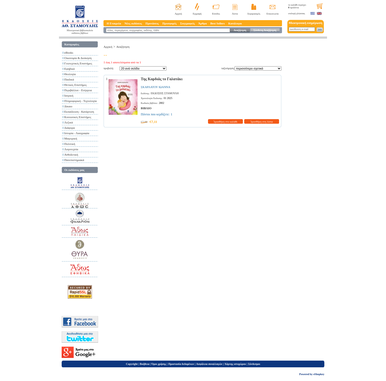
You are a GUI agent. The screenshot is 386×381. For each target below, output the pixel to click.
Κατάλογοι (235, 23)
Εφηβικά (69, 68)
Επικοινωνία (272, 13)
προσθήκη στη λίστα (262, 121)
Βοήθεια (145, 363)
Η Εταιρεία (114, 23)
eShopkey (318, 374)
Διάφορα (69, 127)
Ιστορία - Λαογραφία (76, 133)
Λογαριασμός (253, 13)
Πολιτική (69, 143)
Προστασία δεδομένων (181, 363)
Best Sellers (217, 23)
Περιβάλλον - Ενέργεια (78, 90)
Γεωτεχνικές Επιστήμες (78, 63)
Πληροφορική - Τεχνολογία (80, 100)
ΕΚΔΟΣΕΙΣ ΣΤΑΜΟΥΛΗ (165, 93)
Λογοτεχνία (71, 149)
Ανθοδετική (71, 154)
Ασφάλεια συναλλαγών (209, 363)
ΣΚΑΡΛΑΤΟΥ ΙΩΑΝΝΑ (155, 87)
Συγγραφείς (187, 23)
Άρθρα (202, 23)
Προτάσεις (152, 23)
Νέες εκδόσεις (133, 23)
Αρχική (178, 13)
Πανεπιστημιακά (74, 160)
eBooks (68, 52)
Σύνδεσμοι (254, 363)
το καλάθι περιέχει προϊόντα (297, 6)
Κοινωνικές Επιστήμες (77, 117)
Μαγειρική (70, 138)
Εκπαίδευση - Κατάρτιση (79, 111)
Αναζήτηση (239, 30)
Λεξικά (68, 122)
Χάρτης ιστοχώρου (235, 363)
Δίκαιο (68, 106)
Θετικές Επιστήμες (75, 84)
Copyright (132, 363)
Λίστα (235, 13)
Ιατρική (68, 95)
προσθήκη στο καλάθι (225, 121)
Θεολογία (70, 74)
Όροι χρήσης (158, 363)
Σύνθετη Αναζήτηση (264, 30)
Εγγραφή (197, 13)
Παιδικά (69, 79)
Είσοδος (216, 13)
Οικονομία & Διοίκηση (78, 58)
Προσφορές (169, 23)
